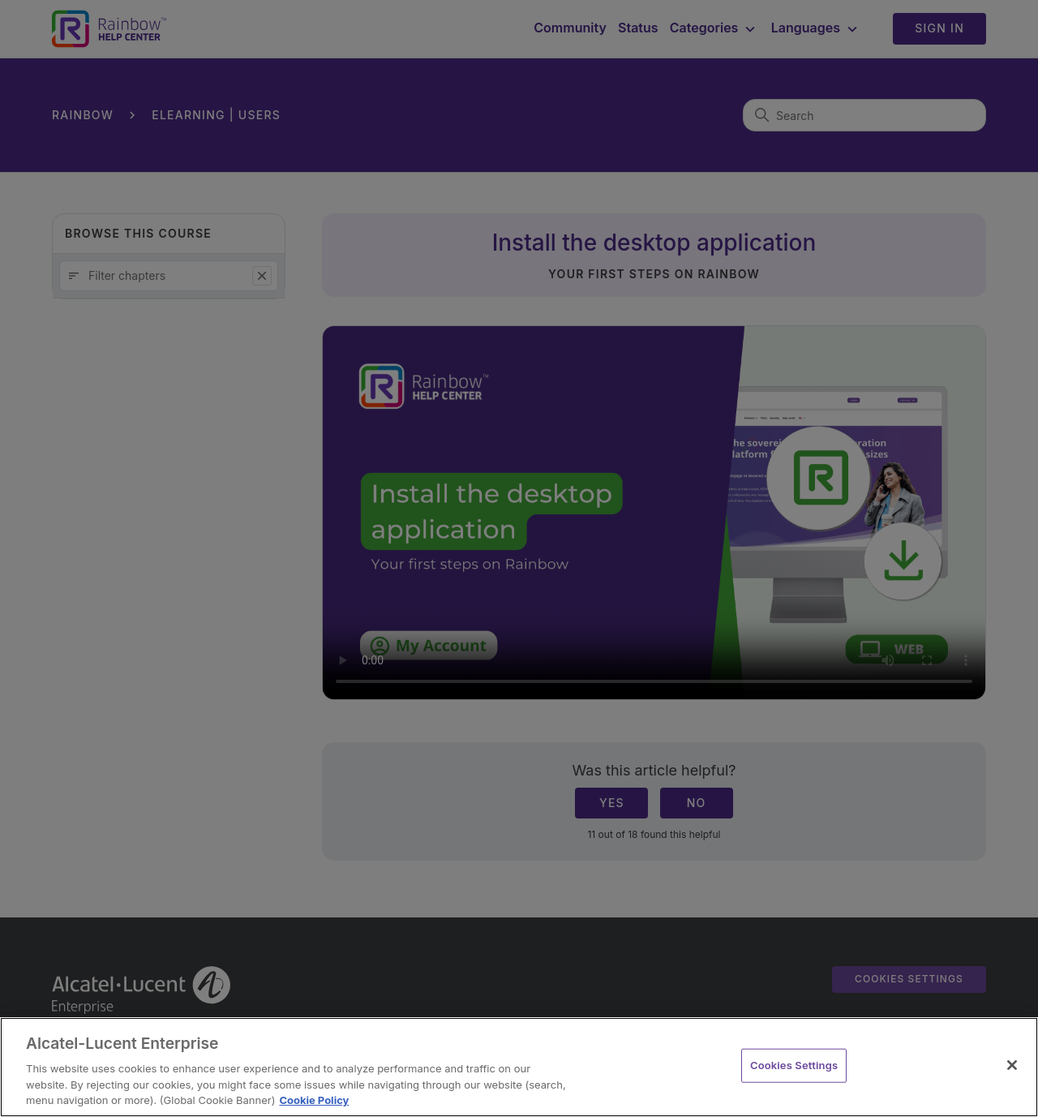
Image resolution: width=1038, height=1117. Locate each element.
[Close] (1012, 1065)
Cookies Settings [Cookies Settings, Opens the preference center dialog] (794, 1065)
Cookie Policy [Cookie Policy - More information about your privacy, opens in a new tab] (314, 1099)
